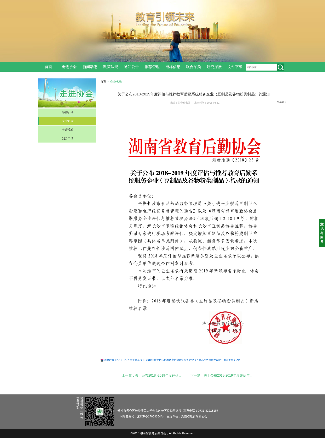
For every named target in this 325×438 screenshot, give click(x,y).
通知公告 (131, 67)
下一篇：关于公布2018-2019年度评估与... (221, 375)
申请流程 (68, 129)
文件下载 (235, 67)
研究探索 (214, 67)
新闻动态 (89, 67)
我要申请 (68, 138)
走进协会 (69, 67)
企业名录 (68, 121)
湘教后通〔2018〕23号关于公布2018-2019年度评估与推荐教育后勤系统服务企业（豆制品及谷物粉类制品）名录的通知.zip (172, 360)
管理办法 (68, 112)
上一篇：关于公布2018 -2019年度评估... (151, 375)
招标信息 (172, 67)
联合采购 (193, 67)
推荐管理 (152, 67)
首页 (48, 67)
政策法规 (110, 67)
